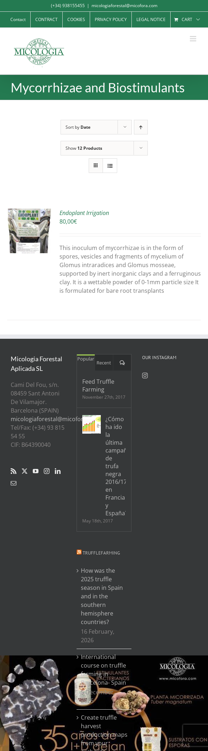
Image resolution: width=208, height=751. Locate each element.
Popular (85, 359)
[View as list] (110, 166)
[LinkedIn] (58, 471)
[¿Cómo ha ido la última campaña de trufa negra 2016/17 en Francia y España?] (91, 424)
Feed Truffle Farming (98, 385)
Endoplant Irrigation (84, 213)
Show (84, 148)
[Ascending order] (141, 127)
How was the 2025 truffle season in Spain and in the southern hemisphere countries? (102, 596)
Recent (104, 362)
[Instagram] (47, 471)
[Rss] (13, 471)
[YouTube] (35, 471)
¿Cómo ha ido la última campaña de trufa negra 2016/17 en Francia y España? (115, 466)
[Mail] (13, 483)
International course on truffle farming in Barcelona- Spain (103, 669)
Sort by (78, 127)
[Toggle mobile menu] (193, 38)
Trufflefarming (101, 553)
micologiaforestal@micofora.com (124, 5)
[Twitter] (24, 471)
